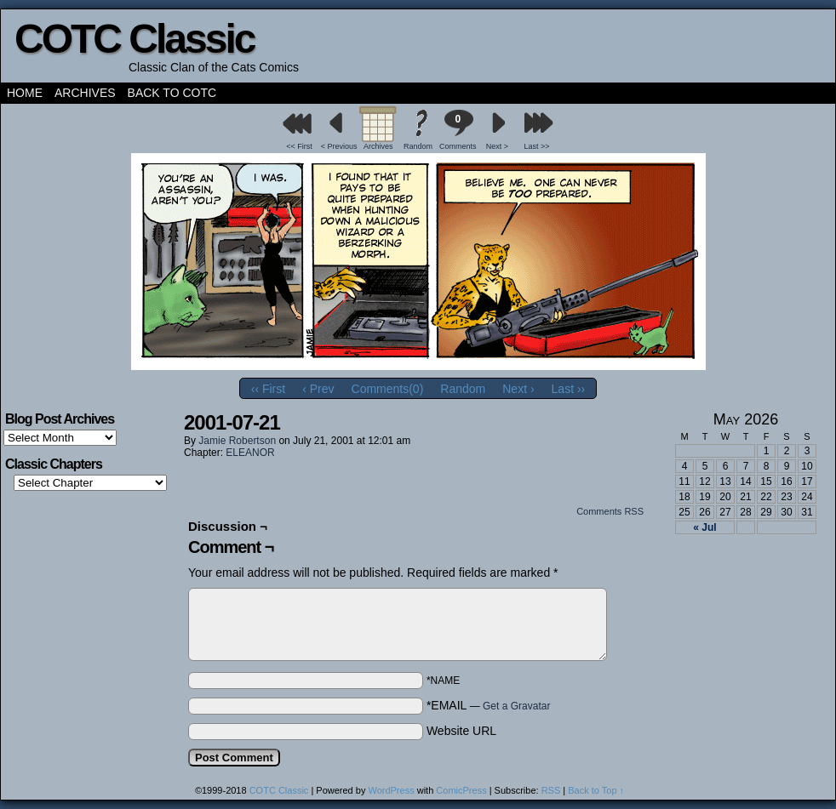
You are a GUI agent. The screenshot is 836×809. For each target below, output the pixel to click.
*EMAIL (489, 705)
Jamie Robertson (237, 441)
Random (418, 146)
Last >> (537, 146)
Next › (518, 389)
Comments (458, 130)
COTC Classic (134, 38)
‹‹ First (268, 389)
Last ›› (569, 389)
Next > (497, 146)
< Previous (339, 146)
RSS (551, 790)
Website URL (461, 731)
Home (25, 93)
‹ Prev (318, 389)
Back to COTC (172, 93)
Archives (85, 93)
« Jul (704, 527)
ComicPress (461, 790)
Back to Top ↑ (596, 790)
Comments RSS (610, 511)
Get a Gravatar (516, 706)
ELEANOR (250, 453)
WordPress (391, 790)
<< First (299, 146)
